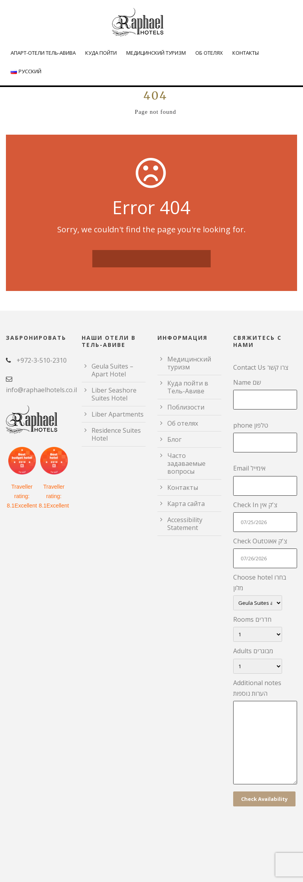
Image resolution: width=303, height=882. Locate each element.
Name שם (265, 394)
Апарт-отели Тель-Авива (43, 52)
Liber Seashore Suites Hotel (114, 394)
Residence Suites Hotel (116, 434)
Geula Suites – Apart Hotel (112, 370)
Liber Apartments (118, 414)
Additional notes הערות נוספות (265, 733)
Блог (174, 439)
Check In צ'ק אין (265, 516)
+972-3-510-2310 (42, 360)
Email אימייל (265, 479)
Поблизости (185, 407)
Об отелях (209, 52)
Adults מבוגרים (265, 660)
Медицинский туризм (156, 52)
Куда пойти (101, 52)
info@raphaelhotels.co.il (41, 389)
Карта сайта (186, 503)
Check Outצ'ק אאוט (265, 552)
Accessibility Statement (184, 523)
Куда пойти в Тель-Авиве (187, 387)
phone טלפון (265, 436)
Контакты (245, 52)
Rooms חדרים (265, 628)
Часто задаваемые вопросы (186, 463)
